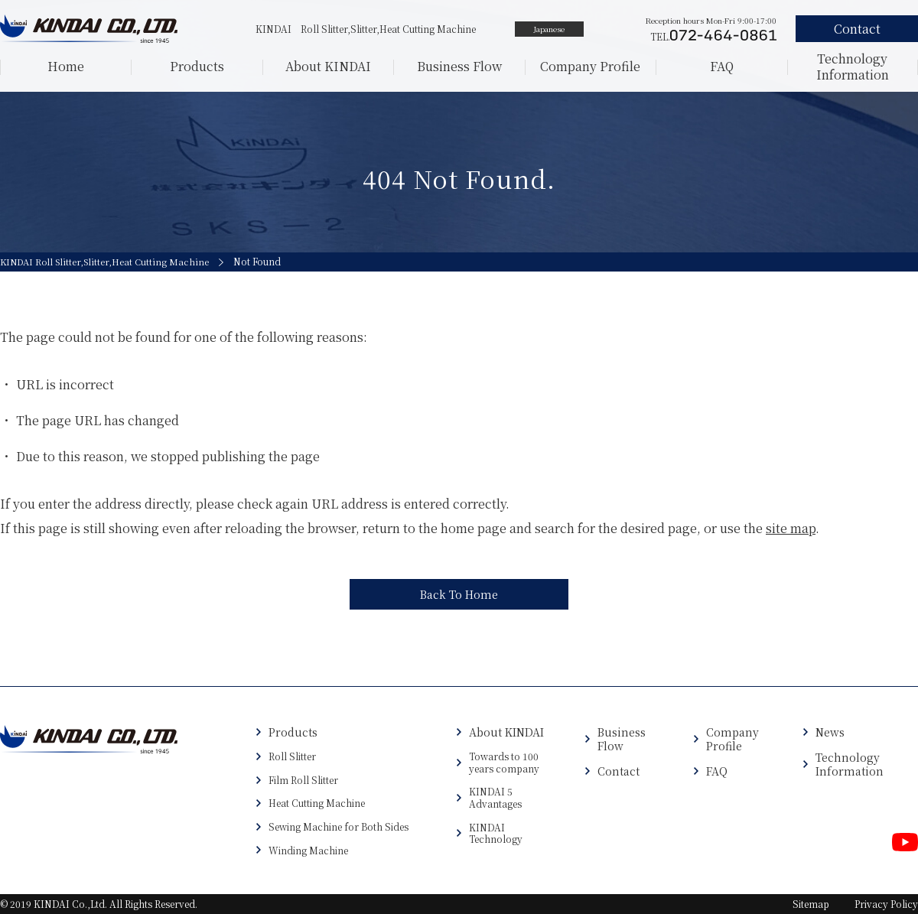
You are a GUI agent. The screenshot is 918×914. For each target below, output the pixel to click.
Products (197, 66)
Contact (618, 771)
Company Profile (590, 66)
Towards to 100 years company (504, 762)
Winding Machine (308, 850)
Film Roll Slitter (303, 780)
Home (65, 66)
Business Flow (459, 66)
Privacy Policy (886, 903)
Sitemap (811, 903)
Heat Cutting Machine (317, 803)
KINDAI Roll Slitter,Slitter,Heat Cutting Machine (106, 261)
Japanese (549, 28)
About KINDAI (328, 66)
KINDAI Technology (495, 833)
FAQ (722, 66)
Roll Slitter (292, 756)
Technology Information (852, 66)
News (830, 732)
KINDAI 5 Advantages (495, 797)
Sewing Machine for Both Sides (339, 827)
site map (790, 528)
